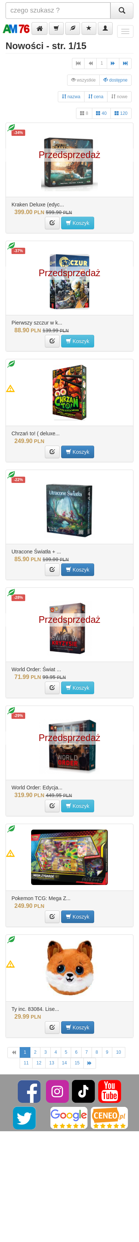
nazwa (71, 96)
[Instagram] (58, 1091)
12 (38, 1063)
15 (77, 1063)
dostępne (115, 80)
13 (51, 1063)
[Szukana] (58, 10)
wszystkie (83, 80)
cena (95, 96)
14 (64, 1063)
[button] (39, 28)
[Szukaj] (121, 10)
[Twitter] (25, 1117)
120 (121, 113)
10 (118, 1052)
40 (101, 113)
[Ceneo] (109, 1117)
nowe (119, 96)
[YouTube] (109, 1091)
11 (26, 1063)
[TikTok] (83, 1091)
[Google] (68, 1117)
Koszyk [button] (77, 223)
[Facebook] (30, 1091)
